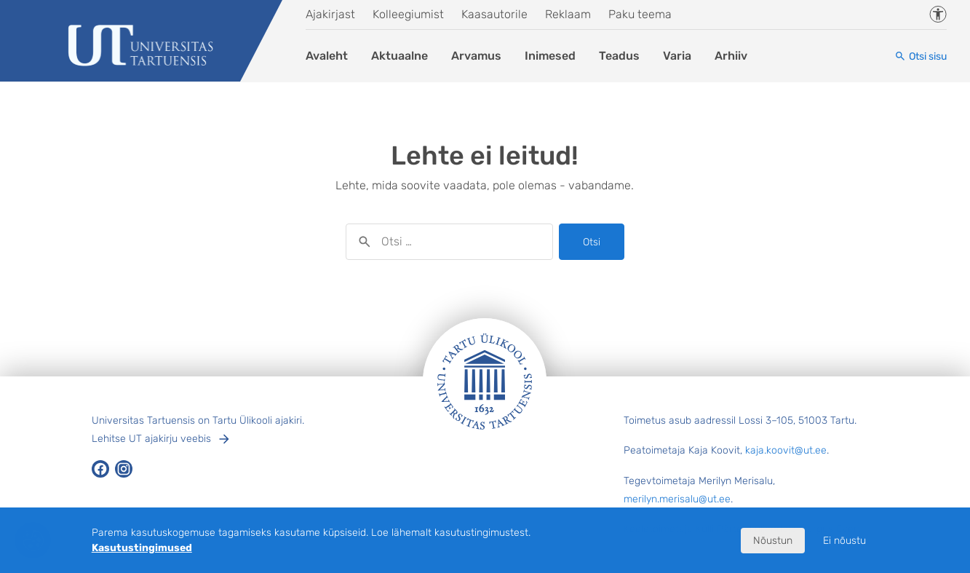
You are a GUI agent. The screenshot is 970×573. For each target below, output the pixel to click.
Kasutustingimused (142, 548)
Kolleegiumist (408, 14)
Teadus (619, 56)
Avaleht (327, 56)
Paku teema (640, 14)
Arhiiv (731, 56)
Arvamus (476, 56)
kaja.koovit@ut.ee (786, 450)
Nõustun (772, 540)
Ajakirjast (330, 14)
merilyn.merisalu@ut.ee (677, 499)
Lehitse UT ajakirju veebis (151, 438)
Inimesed (550, 56)
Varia (677, 56)
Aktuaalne (399, 56)
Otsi (591, 242)
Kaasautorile (494, 14)
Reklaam (568, 14)
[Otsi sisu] (920, 56)
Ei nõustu (844, 540)
